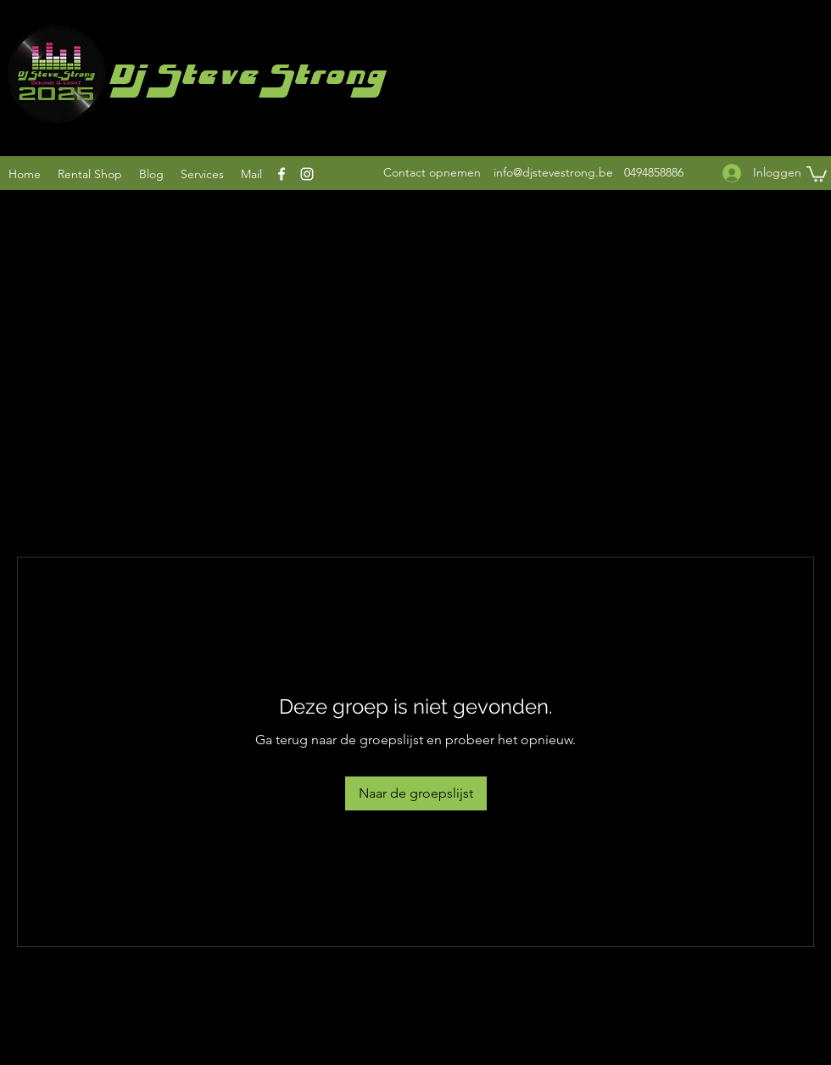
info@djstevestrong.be (553, 172)
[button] (816, 173)
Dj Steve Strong (245, 80)
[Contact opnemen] (432, 172)
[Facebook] (281, 173)
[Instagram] (306, 173)
